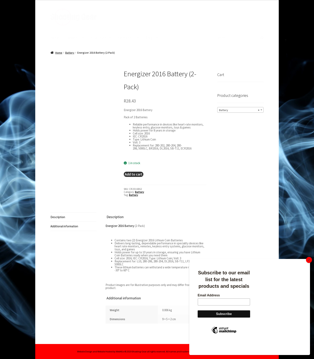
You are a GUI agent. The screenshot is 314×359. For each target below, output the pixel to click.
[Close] (309, 273)
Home (54, 38)
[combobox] (240, 109)
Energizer (112, 226)
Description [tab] (57, 217)
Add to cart (133, 174)
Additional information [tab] (64, 226)
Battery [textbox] (239, 110)
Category (72, 38)
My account (98, 38)
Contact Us (126, 38)
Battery (69, 52)
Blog (149, 38)
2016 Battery (126, 226)
